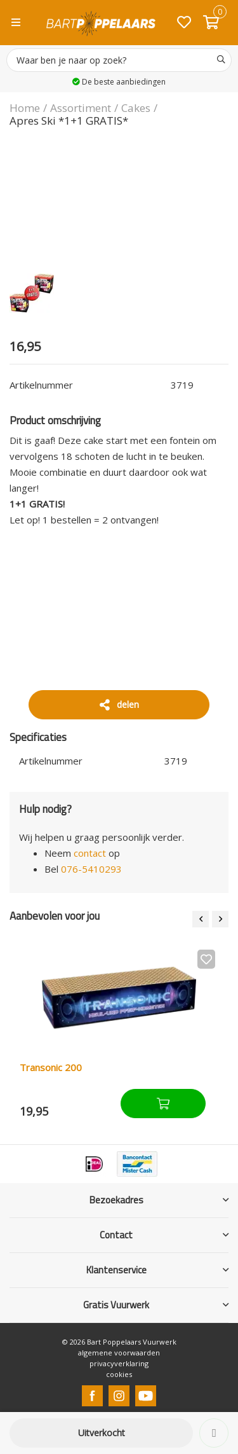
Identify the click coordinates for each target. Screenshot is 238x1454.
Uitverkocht (101, 1433)
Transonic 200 (51, 1067)
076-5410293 (91, 868)
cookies (119, 1374)
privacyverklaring (119, 1363)
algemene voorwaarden (119, 1352)
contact (90, 853)
